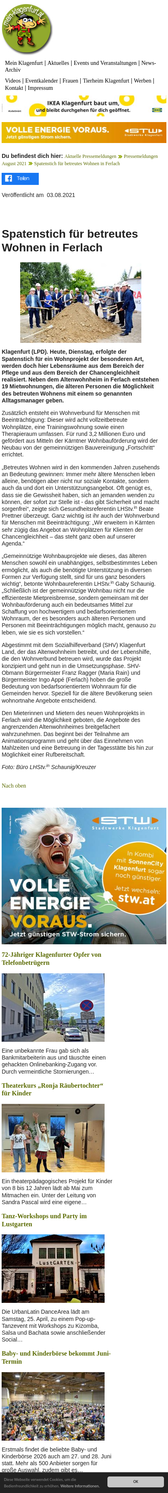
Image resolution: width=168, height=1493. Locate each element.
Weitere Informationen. (80, 1486)
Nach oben (14, 786)
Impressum (40, 88)
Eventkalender (41, 81)
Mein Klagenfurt (24, 63)
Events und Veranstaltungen (105, 63)
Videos (13, 81)
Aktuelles (58, 63)
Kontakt (14, 88)
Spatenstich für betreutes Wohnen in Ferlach (77, 163)
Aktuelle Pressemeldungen (90, 156)
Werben (142, 81)
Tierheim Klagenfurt (106, 81)
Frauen (70, 81)
